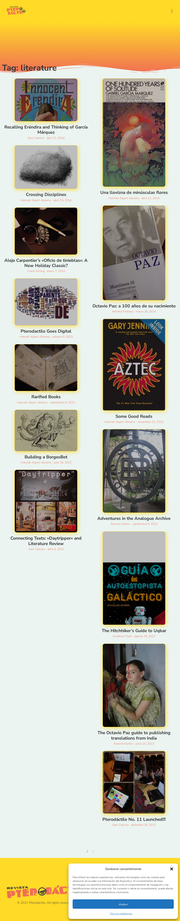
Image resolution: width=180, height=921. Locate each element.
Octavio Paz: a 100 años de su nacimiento (134, 306)
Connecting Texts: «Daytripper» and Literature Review (46, 540)
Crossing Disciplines (46, 194)
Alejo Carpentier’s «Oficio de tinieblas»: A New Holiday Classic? (46, 262)
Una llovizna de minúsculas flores (134, 192)
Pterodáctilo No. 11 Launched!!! (134, 819)
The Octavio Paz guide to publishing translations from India (134, 735)
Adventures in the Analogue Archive (133, 518)
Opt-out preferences (121, 913)
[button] (172, 869)
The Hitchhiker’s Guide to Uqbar (134, 631)
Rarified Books (46, 397)
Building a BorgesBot (46, 457)
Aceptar (123, 904)
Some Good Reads (133, 416)
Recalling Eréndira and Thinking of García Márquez (46, 129)
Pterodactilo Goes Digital (46, 331)
